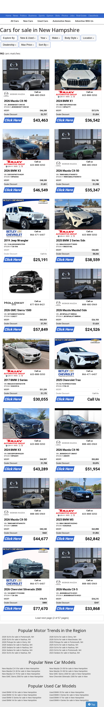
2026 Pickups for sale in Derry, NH (16, 642)
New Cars (28, 21)
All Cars (15, 21)
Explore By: (9, 38)
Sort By (43, 44)
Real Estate (81, 15)
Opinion (50, 15)
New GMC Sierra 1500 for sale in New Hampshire (70, 674)
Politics (23, 15)
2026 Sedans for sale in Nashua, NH (17, 645)
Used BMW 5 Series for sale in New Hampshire (21, 698)
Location (88, 38)
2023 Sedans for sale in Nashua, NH (64, 653)
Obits (57, 15)
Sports (42, 15)
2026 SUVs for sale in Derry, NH (62, 637)
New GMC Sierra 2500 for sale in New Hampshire (22, 676)
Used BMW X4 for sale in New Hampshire (19, 700)
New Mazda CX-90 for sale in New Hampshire (68, 671)
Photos (65, 15)
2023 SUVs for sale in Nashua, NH (16, 653)
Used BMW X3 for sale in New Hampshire (19, 692)
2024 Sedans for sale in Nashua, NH (17, 650)
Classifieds (93, 15)
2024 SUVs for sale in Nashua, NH (63, 647)
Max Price (27, 44)
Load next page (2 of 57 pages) (52, 618)
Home (8, 15)
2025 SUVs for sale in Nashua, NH (63, 645)
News (15, 15)
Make (56, 38)
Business (33, 15)
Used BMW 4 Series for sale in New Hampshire (69, 700)
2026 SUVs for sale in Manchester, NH (65, 639)
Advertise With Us (84, 21)
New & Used (27, 38)
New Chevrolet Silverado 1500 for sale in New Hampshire (68, 676)
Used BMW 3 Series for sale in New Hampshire (69, 695)
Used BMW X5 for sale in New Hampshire (66, 692)
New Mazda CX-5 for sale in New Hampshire (20, 668)
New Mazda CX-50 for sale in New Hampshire (68, 668)
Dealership (9, 44)
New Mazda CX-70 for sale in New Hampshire (21, 674)
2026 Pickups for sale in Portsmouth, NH (66, 642)
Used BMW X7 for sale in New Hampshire (66, 698)
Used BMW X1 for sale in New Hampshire (19, 695)
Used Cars (43, 21)
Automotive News (61, 21)
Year (43, 38)
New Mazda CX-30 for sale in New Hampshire (21, 671)
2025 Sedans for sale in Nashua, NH (17, 647)
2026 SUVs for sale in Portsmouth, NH (18, 637)
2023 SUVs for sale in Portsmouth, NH (65, 650)
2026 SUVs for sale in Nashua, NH (16, 639)
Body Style (71, 38)
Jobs (72, 15)
